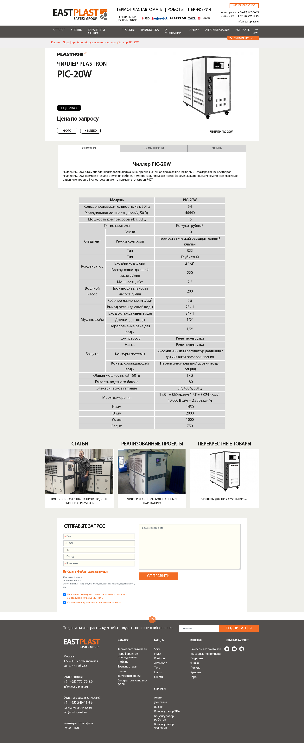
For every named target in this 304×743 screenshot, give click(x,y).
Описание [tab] (89, 148)
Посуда (195, 667)
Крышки (195, 672)
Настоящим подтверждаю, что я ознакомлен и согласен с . (97, 596)
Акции (194, 30)
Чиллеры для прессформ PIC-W (224, 499)
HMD (157, 653)
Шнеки (122, 671)
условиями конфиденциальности (84, 598)
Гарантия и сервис (96, 31)
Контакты (242, 30)
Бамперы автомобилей (205, 649)
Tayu (157, 667)
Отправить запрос (244, 5)
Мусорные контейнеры (205, 653)
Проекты (128, 30)
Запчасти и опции (129, 676)
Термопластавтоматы (140, 10)
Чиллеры (110, 42)
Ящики (194, 663)
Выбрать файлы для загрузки (85, 572)
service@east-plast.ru (78, 707)
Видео (91, 130)
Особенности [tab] (154, 148)
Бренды (76, 30)
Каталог (59, 30)
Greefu (158, 677)
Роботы (176, 10)
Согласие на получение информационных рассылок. (94, 602)
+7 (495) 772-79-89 (248, 12)
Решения (196, 640)
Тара (193, 677)
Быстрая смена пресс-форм (132, 682)
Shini (157, 649)
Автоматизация (217, 30)
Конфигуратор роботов (164, 718)
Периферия (199, 10)
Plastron (159, 658)
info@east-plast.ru (248, 21)
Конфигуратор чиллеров (164, 726)
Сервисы (160, 689)
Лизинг (158, 707)
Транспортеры (127, 666)
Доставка (160, 702)
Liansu (158, 672)
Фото (67, 130)
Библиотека (149, 30)
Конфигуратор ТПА (167, 711)
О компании (173, 31)
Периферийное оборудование (83, 42)
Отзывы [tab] (217, 148)
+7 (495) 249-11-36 (248, 16)
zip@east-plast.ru (75, 712)
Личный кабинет (237, 640)
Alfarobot (160, 663)
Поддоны (196, 658)
